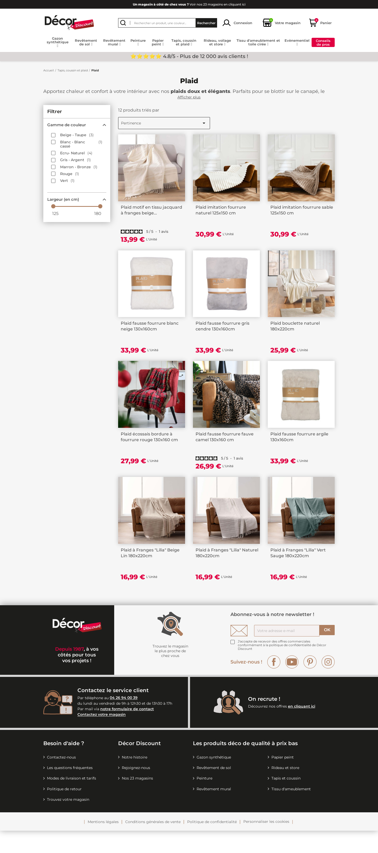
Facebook (273, 684)
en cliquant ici (301, 728)
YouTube (291, 684)
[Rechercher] (167, 23)
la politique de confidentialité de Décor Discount (282, 669)
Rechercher (206, 23)
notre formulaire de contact (127, 731)
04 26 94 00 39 (124, 720)
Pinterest (310, 684)
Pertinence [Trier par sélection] (164, 123)
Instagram (328, 684)
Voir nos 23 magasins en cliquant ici (189, 4)
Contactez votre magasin (101, 736)
